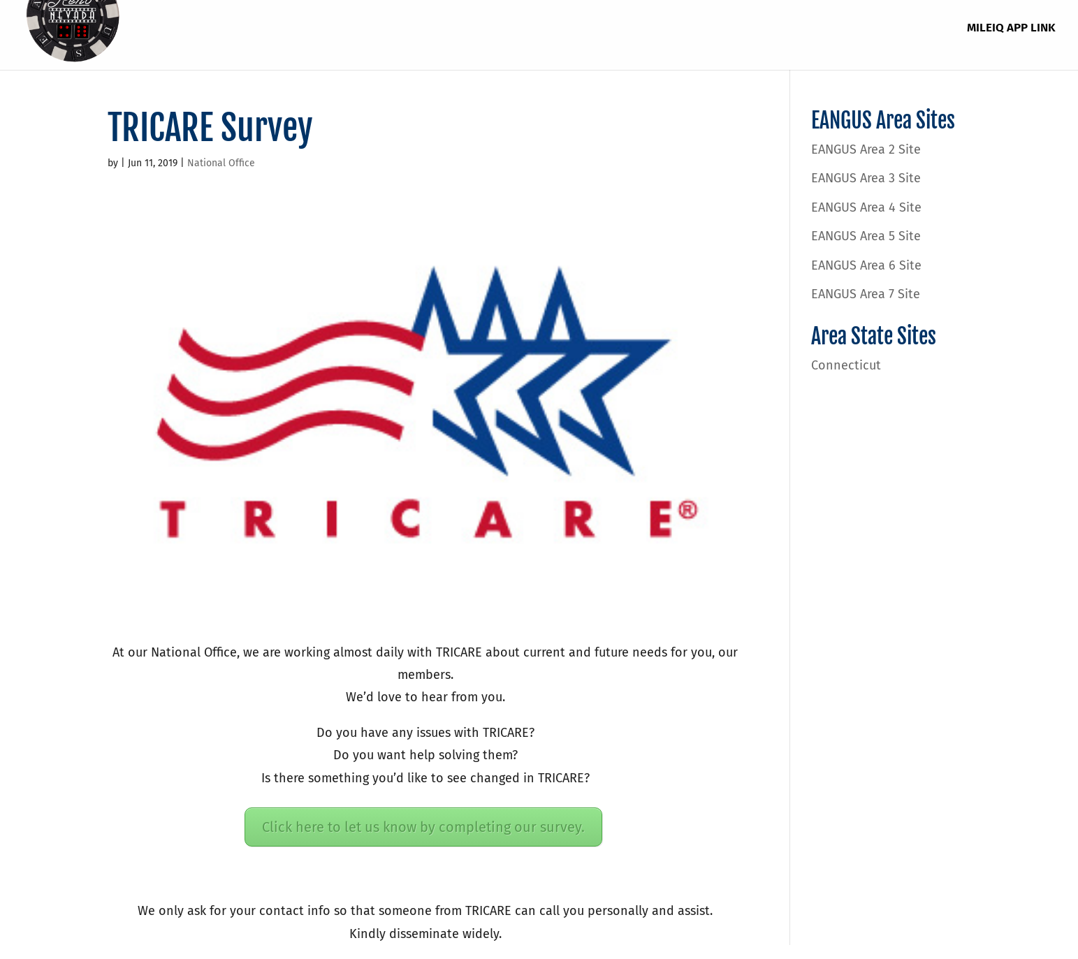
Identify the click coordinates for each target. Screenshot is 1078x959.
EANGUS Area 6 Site (866, 265)
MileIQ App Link (1011, 29)
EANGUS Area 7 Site (865, 294)
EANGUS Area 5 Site (866, 236)
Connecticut (846, 365)
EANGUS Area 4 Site (866, 207)
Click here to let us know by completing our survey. (423, 827)
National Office (221, 163)
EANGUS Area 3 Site (866, 178)
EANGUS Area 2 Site (866, 149)
